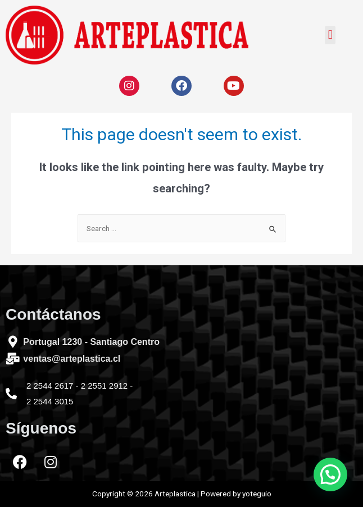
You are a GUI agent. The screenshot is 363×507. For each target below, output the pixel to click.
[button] (330, 35)
